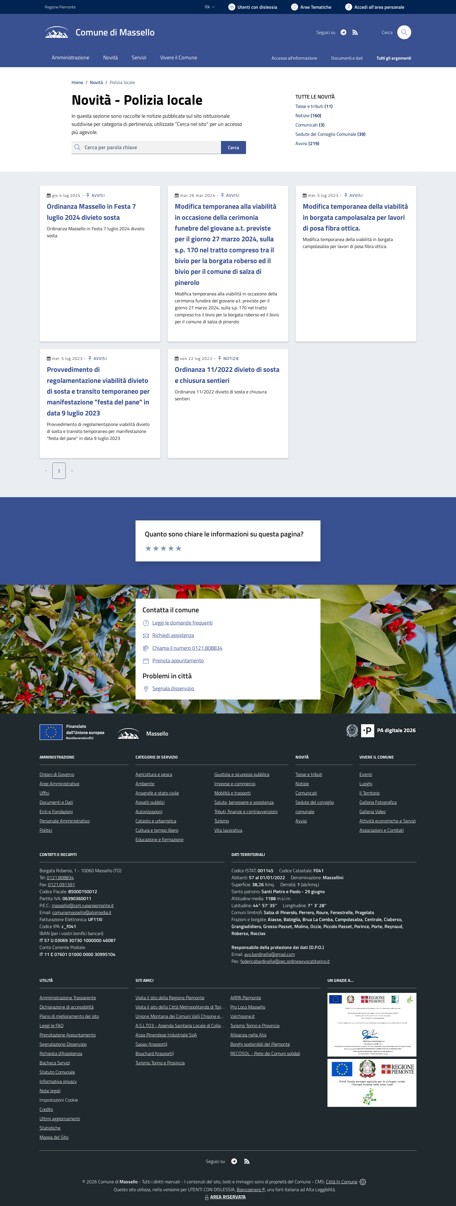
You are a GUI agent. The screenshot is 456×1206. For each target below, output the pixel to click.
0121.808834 (60, 877)
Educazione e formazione (160, 839)
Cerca (233, 147)
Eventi (365, 774)
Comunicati (306, 792)
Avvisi (95, 195)
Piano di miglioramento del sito (69, 1016)
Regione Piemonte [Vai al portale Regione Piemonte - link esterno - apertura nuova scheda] (60, 7)
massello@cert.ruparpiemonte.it (83, 905)
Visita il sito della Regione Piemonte (170, 997)
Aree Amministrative (59, 783)
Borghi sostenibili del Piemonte (260, 1044)
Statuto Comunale (57, 1071)
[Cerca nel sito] (404, 32)
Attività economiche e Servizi (387, 820)
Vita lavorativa (228, 830)
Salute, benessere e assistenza (244, 802)
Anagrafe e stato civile (157, 792)
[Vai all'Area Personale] (374, 7)
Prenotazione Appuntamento (68, 1034)
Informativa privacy (58, 1081)
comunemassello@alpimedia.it (81, 912)
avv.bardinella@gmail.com (269, 954)
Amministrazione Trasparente (68, 997)
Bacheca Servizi (55, 1062)
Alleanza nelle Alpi (248, 1034)
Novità (93, 82)
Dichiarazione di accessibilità (67, 1006)
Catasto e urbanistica (156, 820)
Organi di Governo (57, 774)
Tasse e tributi (308, 774)
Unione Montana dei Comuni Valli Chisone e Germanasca (190, 1016)
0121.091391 (61, 884)
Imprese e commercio (234, 783)
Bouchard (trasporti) (155, 1053)
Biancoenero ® (251, 1189)
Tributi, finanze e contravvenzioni (245, 811)
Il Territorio (369, 792)
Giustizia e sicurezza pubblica (241, 774)
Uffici (44, 792)
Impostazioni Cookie (59, 1099)
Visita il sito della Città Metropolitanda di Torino (181, 1006)
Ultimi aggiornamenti (60, 1118)
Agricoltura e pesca (154, 774)
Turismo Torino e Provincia (160, 1062)
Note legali (50, 1090)
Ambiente (145, 783)
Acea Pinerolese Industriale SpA (166, 1034)
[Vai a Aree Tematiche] (311, 7)
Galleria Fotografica (378, 802)
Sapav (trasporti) (151, 1044)
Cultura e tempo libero (157, 830)
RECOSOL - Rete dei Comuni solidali (265, 1053)
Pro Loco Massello (247, 1006)
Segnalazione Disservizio (63, 1044)
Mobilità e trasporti (232, 792)
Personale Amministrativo (65, 820)
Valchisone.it (242, 1016)
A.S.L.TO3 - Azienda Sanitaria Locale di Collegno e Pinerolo (192, 1025)
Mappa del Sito (54, 1137)
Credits (46, 1109)
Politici (46, 830)
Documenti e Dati (56, 802)
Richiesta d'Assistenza (61, 1053)
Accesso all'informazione (294, 58)
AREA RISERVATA (224, 1196)
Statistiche (50, 1127)
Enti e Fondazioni (56, 811)
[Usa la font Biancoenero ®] (252, 7)
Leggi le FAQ (52, 1025)
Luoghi (365, 783)
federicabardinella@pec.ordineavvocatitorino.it (285, 961)
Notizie (228, 358)
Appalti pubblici (150, 802)
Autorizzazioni (149, 811)
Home (77, 82)
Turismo (221, 820)
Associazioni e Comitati (381, 830)
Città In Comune (341, 1181)
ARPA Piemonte (245, 997)
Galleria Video (372, 811)
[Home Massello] (100, 32)
